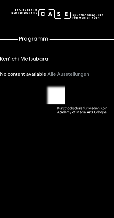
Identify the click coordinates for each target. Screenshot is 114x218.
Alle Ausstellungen (68, 74)
